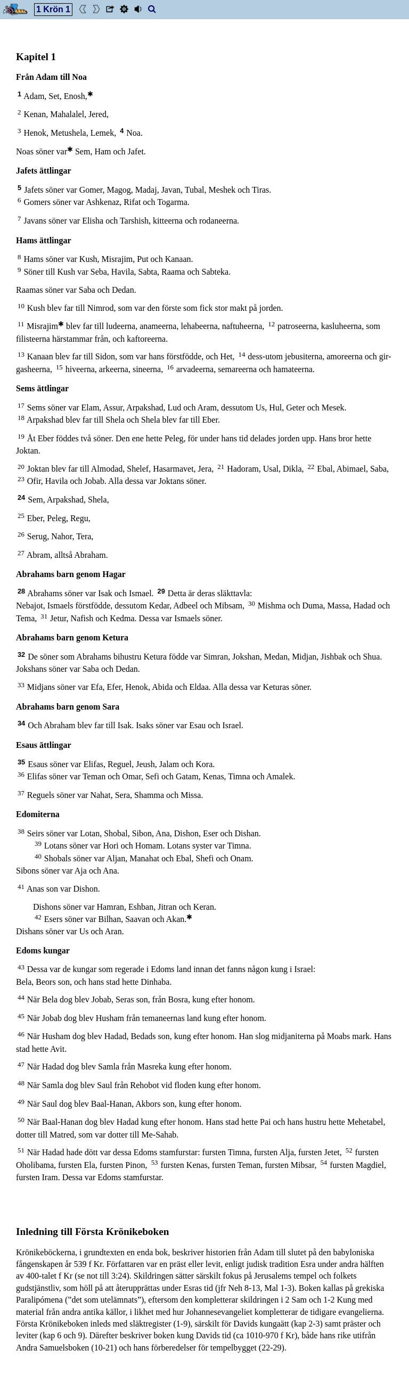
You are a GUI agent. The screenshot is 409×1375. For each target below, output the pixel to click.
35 (21, 762)
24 (21, 497)
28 (21, 591)
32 (21, 654)
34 (21, 723)
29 (161, 591)
